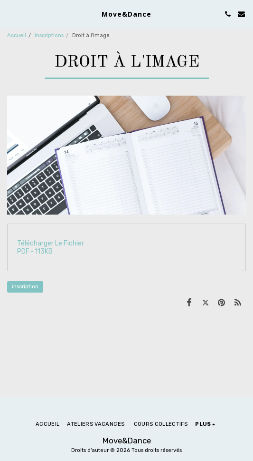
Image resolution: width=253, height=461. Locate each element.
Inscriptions (49, 35)
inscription (25, 287)
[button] (10, 14)
